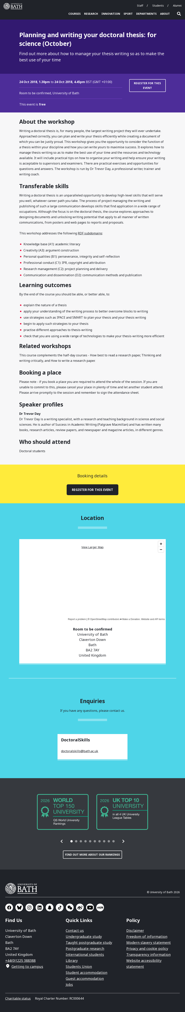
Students (158, 5)
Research (91, 13)
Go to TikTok (60, 907)
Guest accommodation (85, 978)
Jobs (69, 984)
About (165, 13)
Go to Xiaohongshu (100, 907)
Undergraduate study (84, 936)
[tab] (71, 841)
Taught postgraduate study (89, 942)
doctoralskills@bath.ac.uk (79, 751)
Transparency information (148, 954)
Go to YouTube (90, 907)
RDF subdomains (90, 233)
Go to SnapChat (49, 907)
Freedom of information (146, 936)
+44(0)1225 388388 (20, 960)
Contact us (75, 930)
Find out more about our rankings (92, 854)
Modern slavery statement (148, 942)
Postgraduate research (85, 948)
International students (85, 954)
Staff (140, 5)
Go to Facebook (9, 907)
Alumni (177, 5)
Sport (128, 13)
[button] (62, 841)
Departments (146, 13)
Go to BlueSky (19, 907)
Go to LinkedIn (39, 907)
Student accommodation (86, 972)
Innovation (110, 13)
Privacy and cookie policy (147, 948)
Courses (74, 13)
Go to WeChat (70, 907)
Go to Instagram (29, 907)
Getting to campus (27, 966)
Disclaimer (135, 930)
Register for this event (147, 85)
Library (72, 960)
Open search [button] (179, 14)
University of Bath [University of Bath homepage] (13, 6)
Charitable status (18, 998)
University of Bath (22, 888)
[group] (63, 812)
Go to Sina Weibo (80, 907)
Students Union (79, 966)
